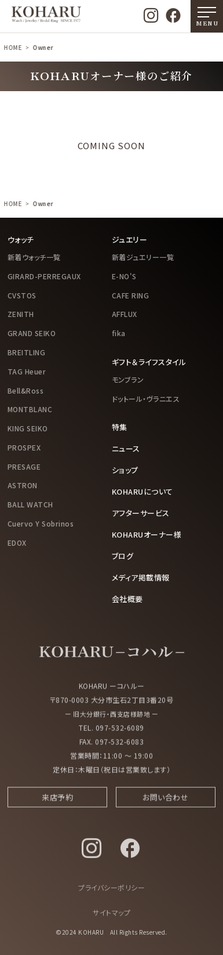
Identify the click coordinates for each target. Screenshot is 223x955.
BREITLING (27, 352)
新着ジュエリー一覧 (143, 257)
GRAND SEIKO (32, 333)
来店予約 (57, 801)
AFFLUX (124, 314)
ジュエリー (130, 239)
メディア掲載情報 (141, 577)
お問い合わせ (165, 801)
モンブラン (128, 379)
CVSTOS (22, 295)
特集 (119, 427)
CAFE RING (130, 295)
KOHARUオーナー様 (147, 534)
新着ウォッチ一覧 (34, 257)
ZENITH (21, 314)
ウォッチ (21, 239)
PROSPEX (24, 447)
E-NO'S (124, 276)
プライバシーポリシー (111, 893)
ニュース (126, 448)
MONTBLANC (30, 409)
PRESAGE (24, 466)
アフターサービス (141, 512)
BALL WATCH (30, 504)
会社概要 (127, 598)
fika (119, 333)
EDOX (17, 542)
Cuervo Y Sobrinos (41, 523)
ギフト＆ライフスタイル (149, 361)
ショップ (125, 469)
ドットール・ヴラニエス (146, 398)
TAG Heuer (27, 371)
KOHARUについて (142, 491)
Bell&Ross (26, 390)
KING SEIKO (28, 428)
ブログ (123, 555)
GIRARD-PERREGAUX (44, 276)
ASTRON (23, 485)
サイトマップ (111, 917)
